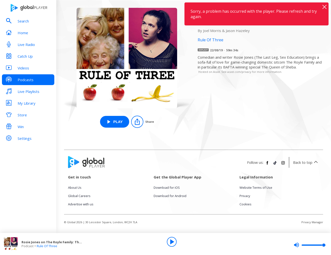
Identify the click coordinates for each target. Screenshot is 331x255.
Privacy (245, 196)
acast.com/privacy (239, 72)
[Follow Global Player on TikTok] (275, 164)
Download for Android (170, 196)
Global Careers (79, 196)
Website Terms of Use (256, 187)
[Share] (142, 122)
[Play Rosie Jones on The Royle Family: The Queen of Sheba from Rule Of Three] (114, 122)
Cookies (245, 204)
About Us (74, 187)
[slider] (310, 245)
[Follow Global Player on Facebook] (267, 164)
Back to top (306, 162)
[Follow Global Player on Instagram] (283, 164)
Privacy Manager (312, 222)
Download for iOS (167, 187)
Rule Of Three (47, 246)
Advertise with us (80, 204)
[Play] (172, 242)
